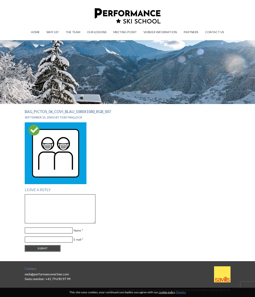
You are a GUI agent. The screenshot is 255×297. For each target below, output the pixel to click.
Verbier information (160, 32)
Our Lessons (97, 32)
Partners (191, 32)
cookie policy (167, 292)
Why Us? (53, 32)
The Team (73, 32)
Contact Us (214, 32)
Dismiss (181, 292)
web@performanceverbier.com (47, 274)
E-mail (77, 239)
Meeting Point (125, 32)
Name (77, 230)
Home (35, 32)
